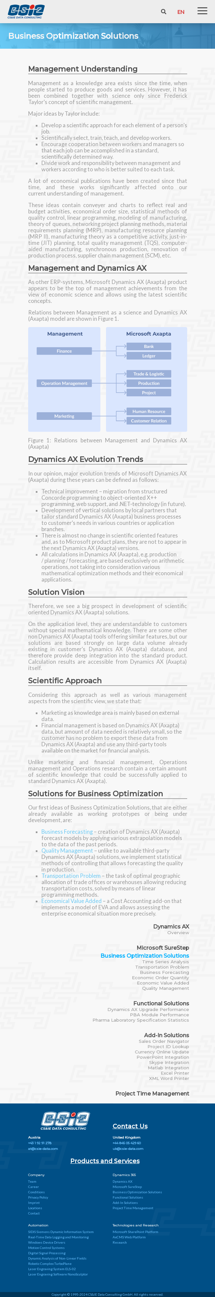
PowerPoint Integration (162, 1057)
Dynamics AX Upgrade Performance (148, 1009)
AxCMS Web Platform (129, 1237)
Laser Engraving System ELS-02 (52, 1269)
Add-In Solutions (166, 1035)
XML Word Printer (169, 1078)
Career (33, 1187)
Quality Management (165, 988)
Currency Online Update (162, 1051)
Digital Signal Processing (47, 1253)
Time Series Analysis (165, 961)
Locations (35, 1208)
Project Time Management (152, 1093)
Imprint (34, 1203)
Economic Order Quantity (160, 977)
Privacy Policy (38, 1197)
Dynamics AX (171, 926)
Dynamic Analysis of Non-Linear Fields (57, 1258)
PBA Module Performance (159, 1014)
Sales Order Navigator (164, 1041)
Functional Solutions (161, 1003)
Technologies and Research (136, 1225)
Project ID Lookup (168, 1046)
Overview (178, 932)
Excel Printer (175, 1073)
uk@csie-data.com (128, 1149)
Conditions (36, 1192)
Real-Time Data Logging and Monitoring (58, 1237)
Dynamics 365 (124, 1175)
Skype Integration (169, 1062)
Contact (34, 1213)
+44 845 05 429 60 (127, 1143)
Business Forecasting (164, 972)
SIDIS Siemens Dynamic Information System (61, 1232)
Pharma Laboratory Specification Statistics (140, 1020)
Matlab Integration (168, 1067)
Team (32, 1181)
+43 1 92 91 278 (39, 1143)
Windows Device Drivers (46, 1242)
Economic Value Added (163, 983)
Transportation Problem (162, 967)
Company (36, 1175)
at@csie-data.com (43, 1149)
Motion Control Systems (46, 1248)
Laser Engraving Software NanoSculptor (58, 1274)
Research (120, 1242)
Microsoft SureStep (162, 947)
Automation (38, 1225)
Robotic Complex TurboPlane (50, 1264)
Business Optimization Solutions (144, 955)
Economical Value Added (72, 901)
